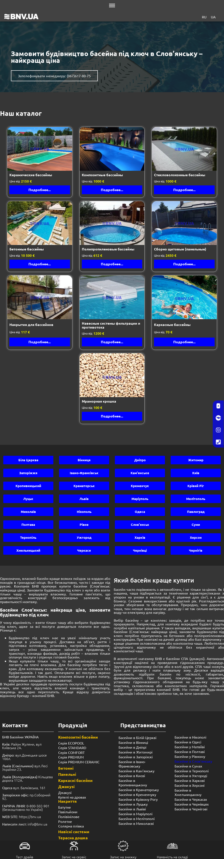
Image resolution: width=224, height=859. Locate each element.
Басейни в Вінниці (133, 742)
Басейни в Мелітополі (137, 818)
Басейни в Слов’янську (193, 761)
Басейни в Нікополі (190, 737)
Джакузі (66, 786)
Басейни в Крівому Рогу (138, 799)
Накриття (67, 801)
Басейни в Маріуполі (135, 813)
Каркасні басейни (75, 780)
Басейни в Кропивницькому (133, 782)
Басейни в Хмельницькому (188, 792)
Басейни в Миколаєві (136, 823)
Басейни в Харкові (190, 780)
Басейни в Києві (132, 775)
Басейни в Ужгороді (191, 775)
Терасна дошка (73, 837)
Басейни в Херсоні (190, 785)
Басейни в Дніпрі (132, 747)
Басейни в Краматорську (139, 789)
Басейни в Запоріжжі (136, 757)
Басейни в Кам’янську (136, 771)
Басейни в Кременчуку (137, 794)
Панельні (67, 774)
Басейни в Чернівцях (192, 804)
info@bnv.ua (37, 824)
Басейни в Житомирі (135, 752)
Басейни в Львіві (132, 809)
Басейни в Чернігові (191, 809)
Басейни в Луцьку (133, 804)
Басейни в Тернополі (192, 771)
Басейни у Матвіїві (190, 747)
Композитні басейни (78, 736)
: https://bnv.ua (21, 816)
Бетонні (66, 768)
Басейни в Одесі (188, 742)
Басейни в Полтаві (190, 751)
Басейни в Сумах (188, 766)
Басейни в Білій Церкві (137, 737)
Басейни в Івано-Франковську (132, 763)
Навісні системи (73, 831)
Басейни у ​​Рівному (190, 756)
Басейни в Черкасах (191, 799)
